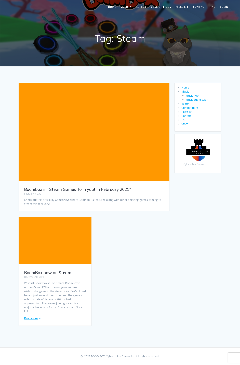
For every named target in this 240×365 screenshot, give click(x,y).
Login (224, 6)
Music (125, 6)
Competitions (161, 6)
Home (112, 6)
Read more (31, 318)
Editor (141, 6)
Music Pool (192, 95)
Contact (199, 6)
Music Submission (196, 99)
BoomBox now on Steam (47, 272)
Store (184, 124)
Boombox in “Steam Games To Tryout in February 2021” (77, 189)
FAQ (213, 6)
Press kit (182, 6)
